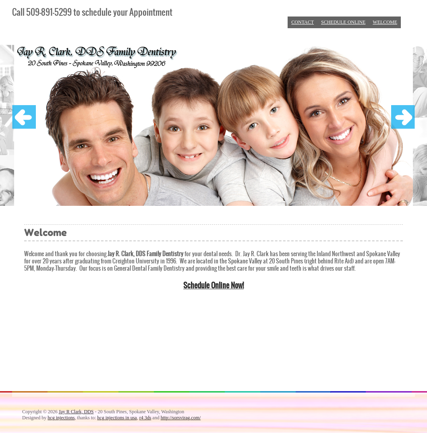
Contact (302, 22)
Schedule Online (343, 22)
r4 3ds (145, 418)
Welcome (385, 22)
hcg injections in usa (117, 418)
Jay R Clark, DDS (76, 411)
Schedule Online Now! (213, 285)
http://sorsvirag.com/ (181, 418)
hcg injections (61, 418)
